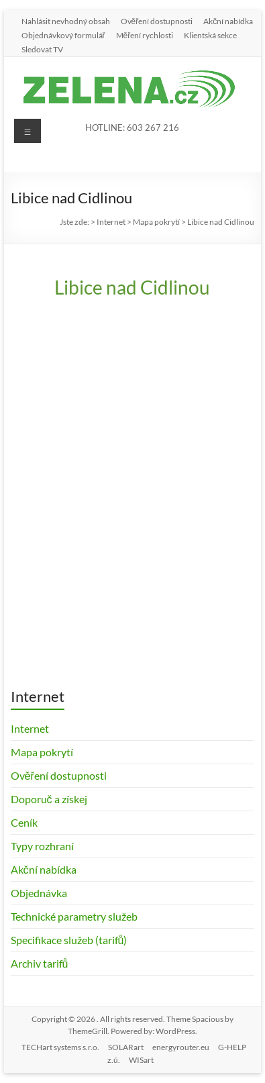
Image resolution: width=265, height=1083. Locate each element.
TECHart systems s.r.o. (60, 1047)
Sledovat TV (42, 49)
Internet (30, 728)
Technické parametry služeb (74, 916)
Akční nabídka (228, 20)
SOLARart (126, 1047)
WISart (141, 1060)
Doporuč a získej (49, 798)
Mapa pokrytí (42, 751)
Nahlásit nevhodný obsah (65, 20)
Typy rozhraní (42, 845)
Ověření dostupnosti (157, 20)
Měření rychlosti (145, 35)
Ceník (24, 822)
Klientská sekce (210, 35)
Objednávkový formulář (63, 35)
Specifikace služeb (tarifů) (69, 939)
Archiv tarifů (39, 963)
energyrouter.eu (180, 1047)
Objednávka (39, 892)
